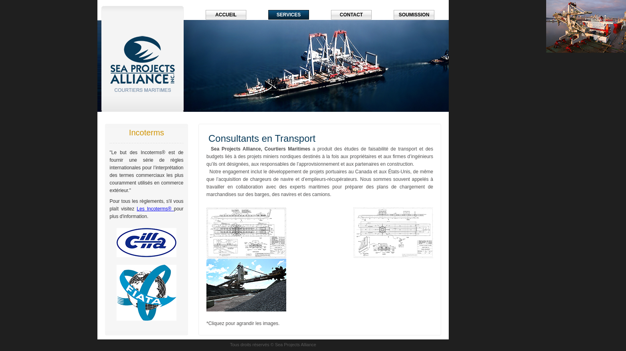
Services (289, 15)
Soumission (414, 15)
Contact (351, 15)
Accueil (225, 15)
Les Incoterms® (155, 209)
